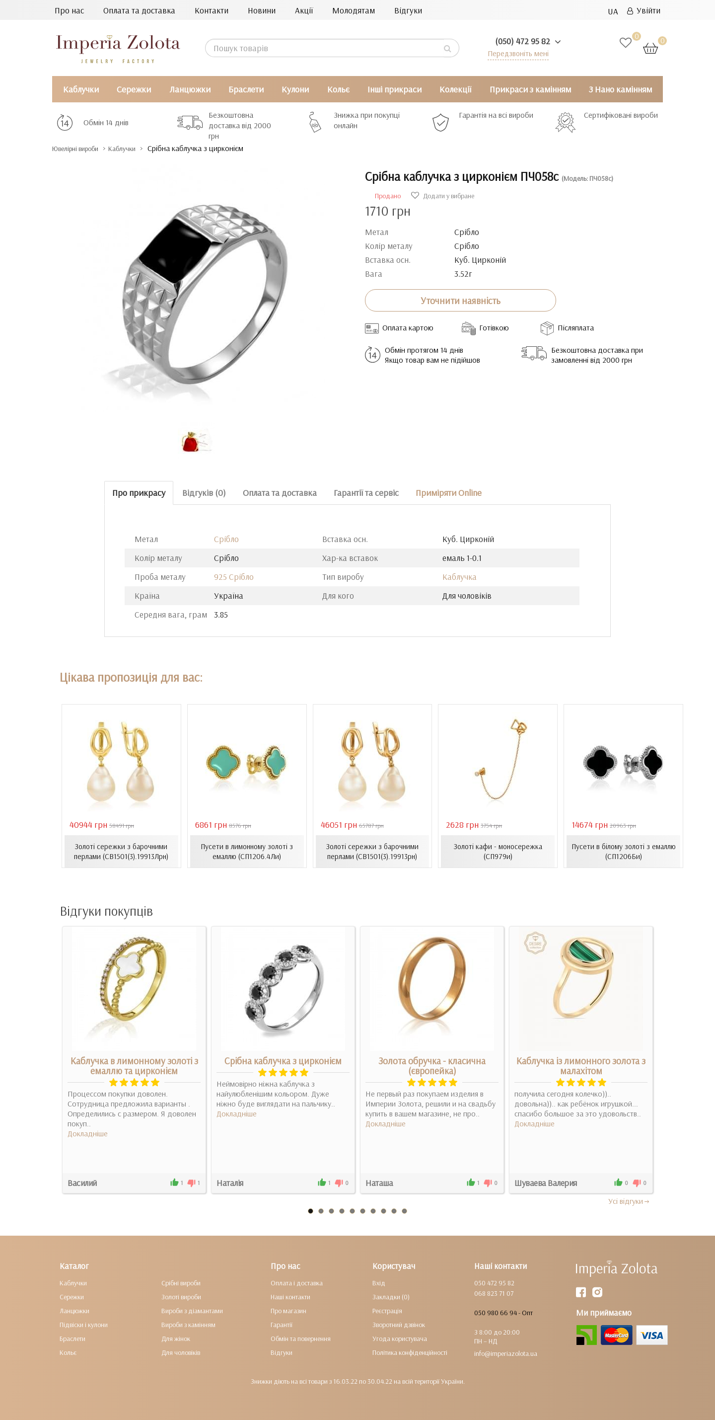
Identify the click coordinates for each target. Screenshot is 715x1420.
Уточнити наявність (460, 300)
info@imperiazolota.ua (505, 1352)
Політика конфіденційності (409, 1351)
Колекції (455, 89)
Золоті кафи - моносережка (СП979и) (497, 851)
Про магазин (288, 1310)
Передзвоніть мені (515, 53)
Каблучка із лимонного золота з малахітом (580, 1065)
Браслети (246, 89)
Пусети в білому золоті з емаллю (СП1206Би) (623, 851)
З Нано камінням (620, 89)
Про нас (69, 10)
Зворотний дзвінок (398, 1324)
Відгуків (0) (204, 492)
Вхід (378, 1282)
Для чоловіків (180, 1351)
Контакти (211, 10)
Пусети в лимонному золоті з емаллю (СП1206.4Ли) (246, 851)
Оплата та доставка (139, 10)
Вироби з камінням (188, 1324)
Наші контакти (290, 1296)
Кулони (295, 89)
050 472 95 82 (494, 1282)
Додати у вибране (442, 195)
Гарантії (281, 1324)
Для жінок (175, 1338)
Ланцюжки (190, 89)
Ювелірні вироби (83, 148)
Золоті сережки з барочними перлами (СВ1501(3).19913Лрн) (121, 851)
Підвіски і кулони (84, 1324)
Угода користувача (399, 1338)
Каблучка (459, 576)
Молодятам (353, 10)
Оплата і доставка (297, 1282)
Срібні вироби (181, 1282)
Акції (304, 10)
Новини (262, 10)
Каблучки (81, 89)
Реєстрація (387, 1310)
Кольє (338, 89)
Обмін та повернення (301, 1338)
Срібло (226, 539)
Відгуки (408, 10)
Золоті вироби (181, 1296)
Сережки (134, 89)
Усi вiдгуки (629, 1200)
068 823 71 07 (493, 1292)
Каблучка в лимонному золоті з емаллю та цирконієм (134, 1065)
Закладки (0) (391, 1296)
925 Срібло (234, 576)
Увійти (643, 10)
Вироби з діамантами (192, 1310)
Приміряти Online (449, 492)
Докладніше (88, 1133)
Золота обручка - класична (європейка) (432, 1065)
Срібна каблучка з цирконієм (283, 1060)
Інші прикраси (394, 89)
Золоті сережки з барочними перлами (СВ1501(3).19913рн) (372, 851)
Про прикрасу (138, 492)
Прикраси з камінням (530, 89)
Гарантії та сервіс (366, 492)
